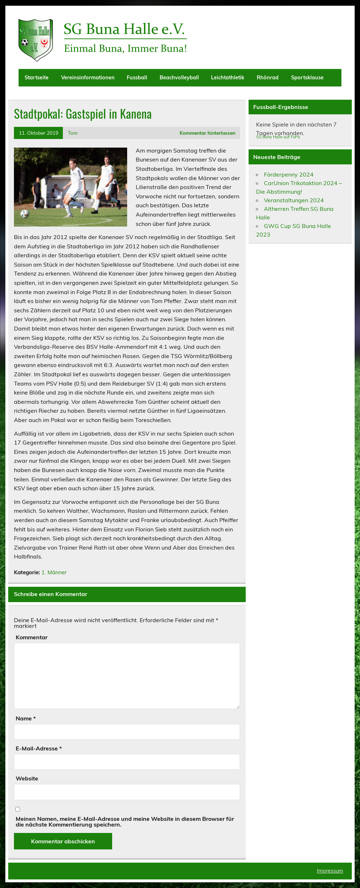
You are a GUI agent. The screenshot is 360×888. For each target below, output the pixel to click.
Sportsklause (307, 77)
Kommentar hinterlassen (207, 133)
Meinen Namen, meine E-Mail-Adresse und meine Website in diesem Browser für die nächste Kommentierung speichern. (125, 821)
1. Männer (54, 572)
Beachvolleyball (179, 77)
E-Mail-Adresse (39, 748)
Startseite (37, 77)
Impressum (330, 871)
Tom (73, 133)
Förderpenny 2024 (289, 174)
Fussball (137, 77)
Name (26, 718)
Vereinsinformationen (88, 77)
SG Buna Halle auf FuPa (278, 136)
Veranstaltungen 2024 (294, 200)
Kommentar (32, 637)
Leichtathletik (227, 77)
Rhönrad (268, 77)
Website (27, 778)
